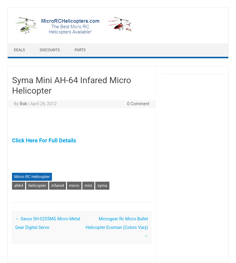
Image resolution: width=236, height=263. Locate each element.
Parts (80, 50)
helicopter (37, 185)
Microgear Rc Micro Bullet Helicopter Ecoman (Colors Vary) (117, 227)
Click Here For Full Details (44, 140)
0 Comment (138, 103)
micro (74, 185)
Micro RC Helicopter (32, 176)
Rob (23, 103)
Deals (19, 50)
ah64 (18, 185)
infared (57, 185)
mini (88, 185)
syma (102, 185)
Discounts (50, 50)
